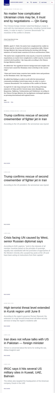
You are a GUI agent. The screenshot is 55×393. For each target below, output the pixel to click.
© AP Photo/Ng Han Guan (9, 40)
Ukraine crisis (8, 9)
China (12, 102)
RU (27, 2)
